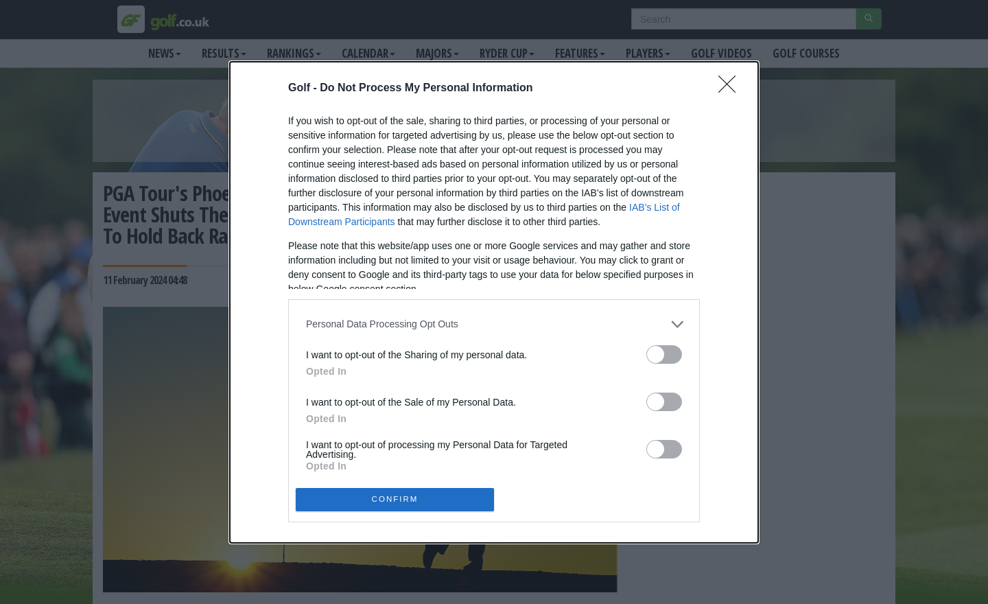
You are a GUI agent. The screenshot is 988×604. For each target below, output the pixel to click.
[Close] (731, 89)
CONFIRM (395, 499)
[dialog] (494, 302)
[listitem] (494, 324)
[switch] (664, 354)
